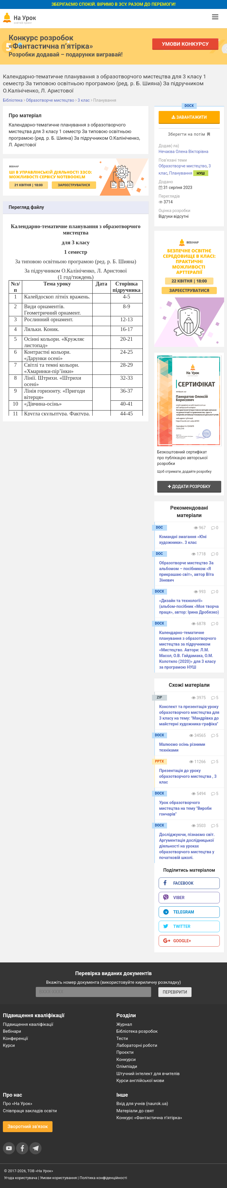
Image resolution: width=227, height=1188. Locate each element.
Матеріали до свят (135, 1110)
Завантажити (189, 117)
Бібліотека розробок (137, 1031)
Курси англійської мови (140, 1080)
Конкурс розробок (51, 41)
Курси (9, 1045)
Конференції (15, 1038)
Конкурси (126, 1059)
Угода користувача (20, 1178)
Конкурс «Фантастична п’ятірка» (149, 1117)
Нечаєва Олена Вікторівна (184, 151)
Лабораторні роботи (137, 1045)
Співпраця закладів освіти (30, 1110)
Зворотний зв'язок (27, 1126)
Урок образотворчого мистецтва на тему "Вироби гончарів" (185, 808)
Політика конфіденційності (103, 1178)
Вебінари (12, 1031)
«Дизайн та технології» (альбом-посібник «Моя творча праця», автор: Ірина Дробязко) (189, 606)
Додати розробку (189, 486)
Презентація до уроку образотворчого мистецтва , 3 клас (188, 776)
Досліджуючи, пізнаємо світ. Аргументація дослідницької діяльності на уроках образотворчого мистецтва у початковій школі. (187, 846)
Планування (180, 173)
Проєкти (125, 1052)
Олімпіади (127, 1066)
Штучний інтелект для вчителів (148, 1073)
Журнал (124, 1024)
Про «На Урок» (17, 1103)
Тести (122, 1038)
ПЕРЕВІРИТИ (175, 992)
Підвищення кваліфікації (28, 1024)
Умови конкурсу (185, 44)
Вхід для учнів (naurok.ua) (142, 1103)
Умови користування (58, 1178)
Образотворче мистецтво (183, 166)
